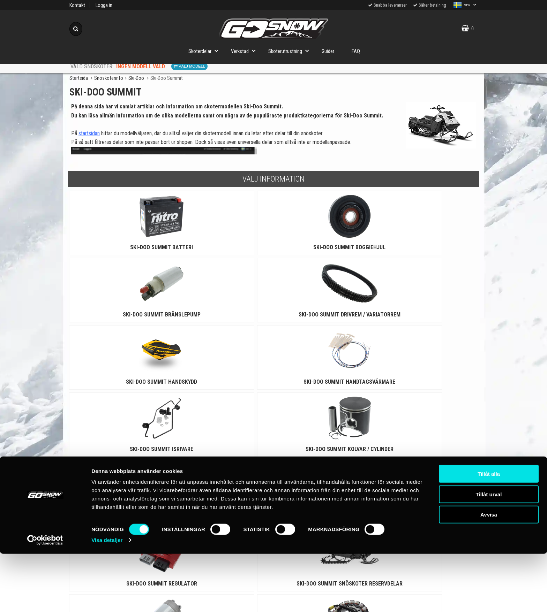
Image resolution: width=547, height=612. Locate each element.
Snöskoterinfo (108, 78)
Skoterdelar (205, 50)
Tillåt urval (489, 553)
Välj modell (189, 66)
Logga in (104, 5)
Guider (328, 51)
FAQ (356, 51)
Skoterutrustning (290, 50)
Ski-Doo (136, 78)
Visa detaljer (106, 598)
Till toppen (273, 510)
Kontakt (77, 5)
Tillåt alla (489, 532)
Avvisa (488, 573)
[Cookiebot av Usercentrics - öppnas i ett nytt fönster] (45, 598)
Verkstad (245, 50)
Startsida (78, 78)
